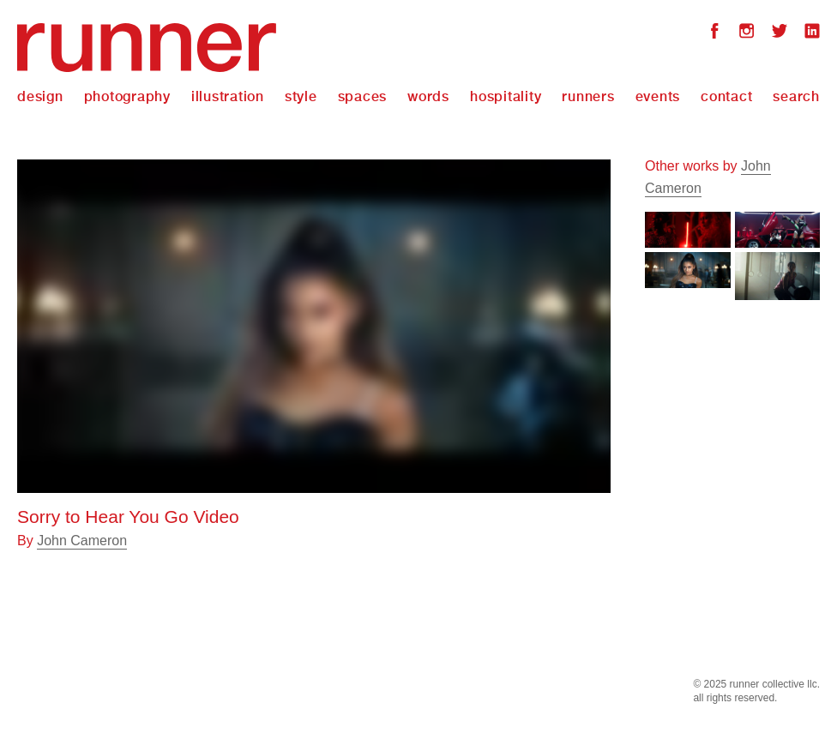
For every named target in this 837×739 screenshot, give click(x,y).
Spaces (363, 96)
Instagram (747, 33)
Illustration (227, 96)
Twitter (779, 33)
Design (40, 96)
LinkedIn (812, 33)
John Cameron (82, 540)
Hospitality (505, 96)
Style (301, 96)
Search (796, 96)
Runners (588, 96)
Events (658, 96)
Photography (127, 96)
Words (428, 96)
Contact (726, 96)
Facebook (714, 33)
